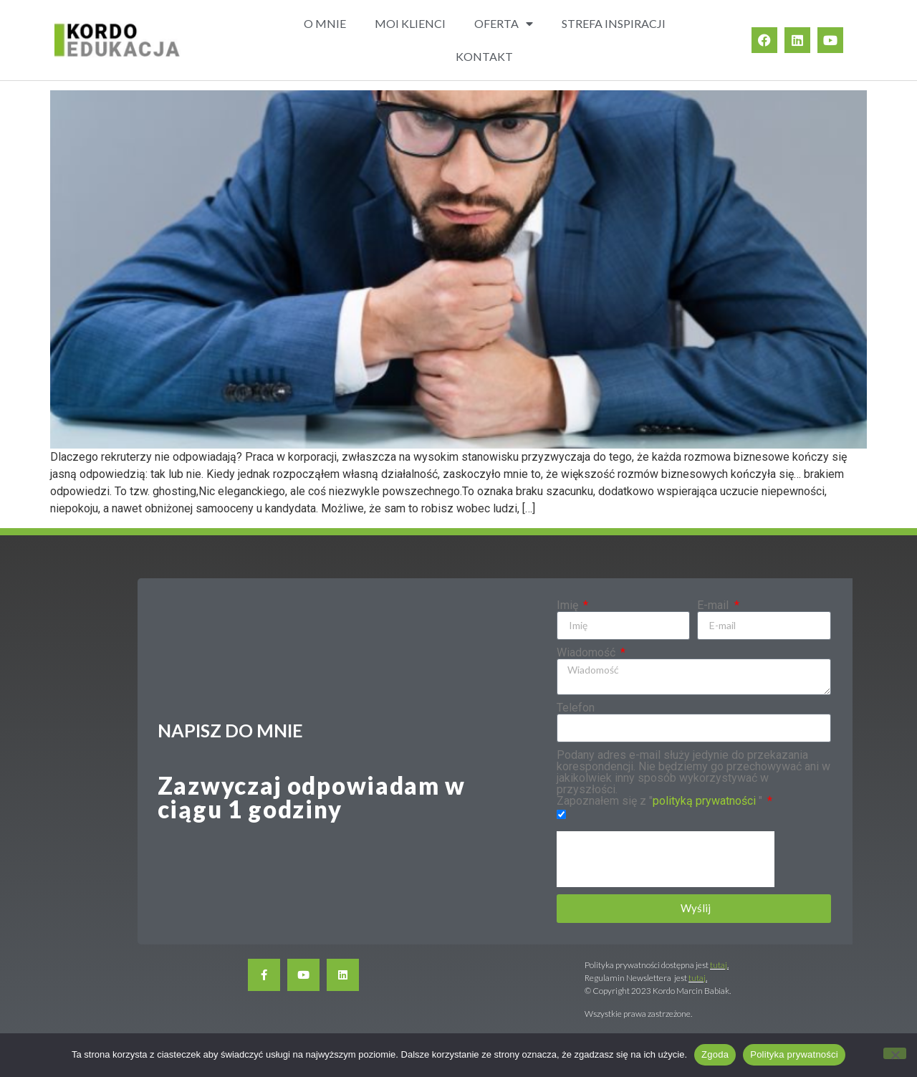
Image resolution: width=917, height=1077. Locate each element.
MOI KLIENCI (410, 23)
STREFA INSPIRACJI (614, 23)
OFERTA (503, 24)
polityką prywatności (704, 801)
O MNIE (325, 23)
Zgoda (715, 1054)
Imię (569, 605)
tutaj (718, 964)
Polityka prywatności (794, 1054)
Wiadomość (587, 653)
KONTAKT (484, 56)
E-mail (714, 605)
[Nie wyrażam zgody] (894, 1053)
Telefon (576, 708)
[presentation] (665, 859)
